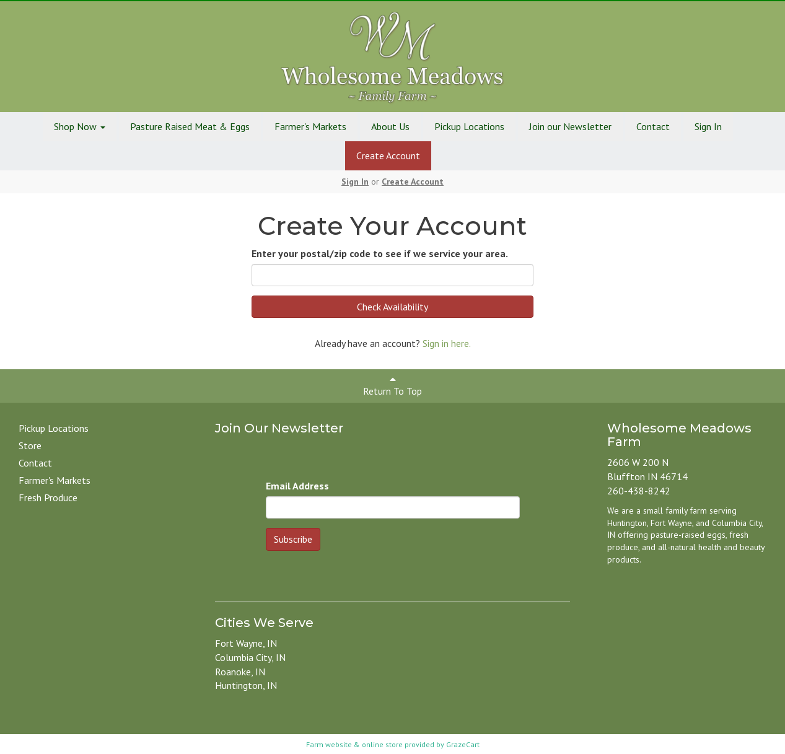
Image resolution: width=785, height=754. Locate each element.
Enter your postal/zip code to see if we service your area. (380, 253)
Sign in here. (447, 343)
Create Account (388, 155)
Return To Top (392, 385)
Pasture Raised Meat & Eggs (190, 126)
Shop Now (79, 126)
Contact (653, 126)
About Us (390, 126)
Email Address (297, 486)
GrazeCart (463, 744)
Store (30, 445)
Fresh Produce (48, 497)
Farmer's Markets (310, 126)
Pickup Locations (469, 126)
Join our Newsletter (570, 126)
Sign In (708, 126)
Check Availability (392, 306)
